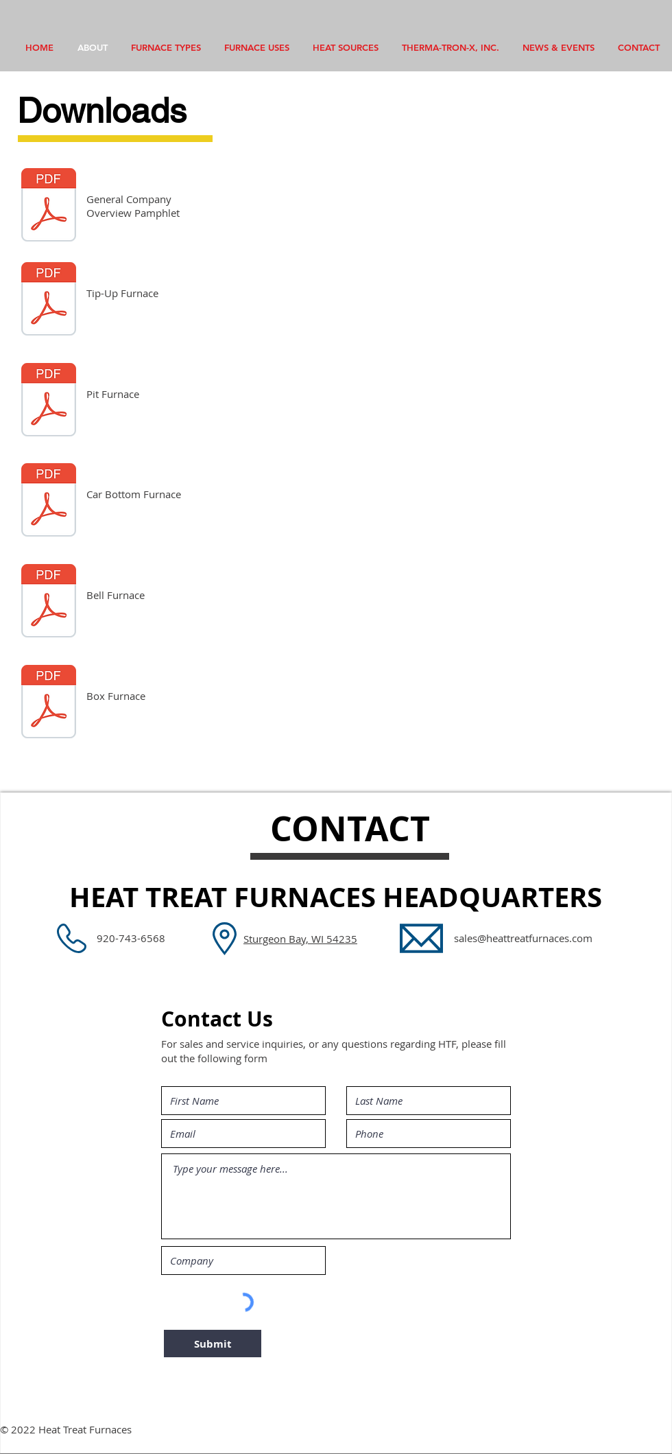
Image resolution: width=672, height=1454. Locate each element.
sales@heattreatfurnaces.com (523, 938)
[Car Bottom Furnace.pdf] (49, 502)
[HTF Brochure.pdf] (49, 207)
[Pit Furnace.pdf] (49, 401)
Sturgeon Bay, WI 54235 (300, 939)
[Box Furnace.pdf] (49, 703)
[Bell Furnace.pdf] (49, 602)
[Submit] (212, 1343)
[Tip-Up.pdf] (49, 301)
